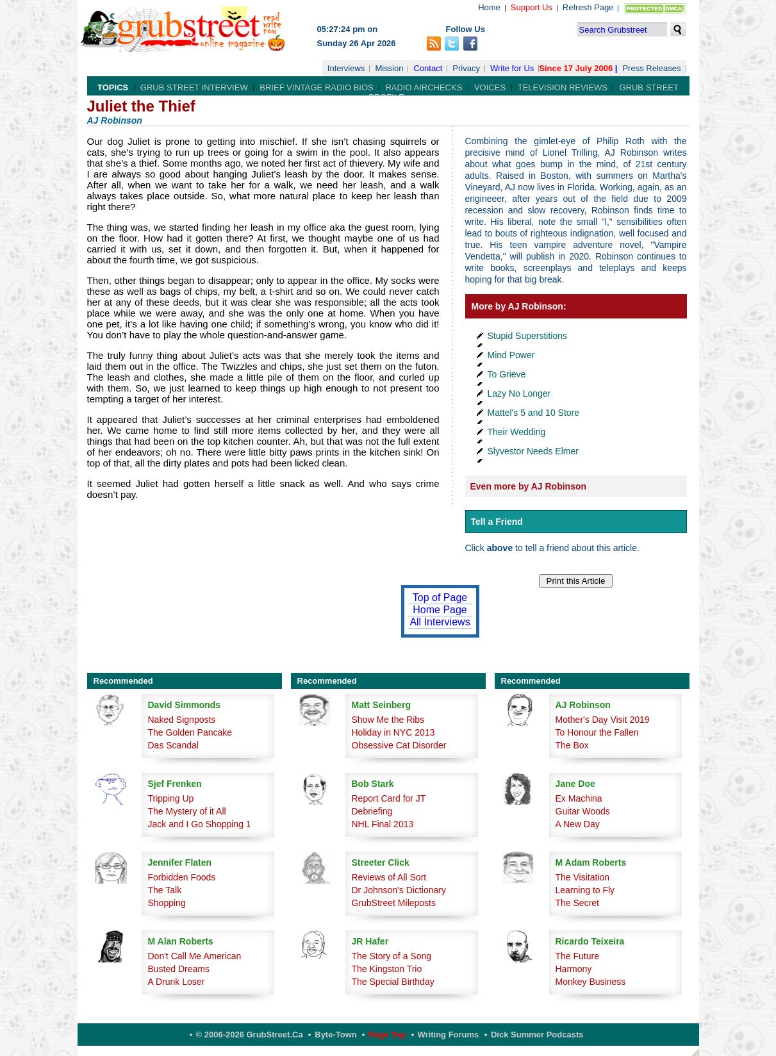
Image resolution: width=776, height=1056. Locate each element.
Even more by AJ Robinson (528, 486)
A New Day (578, 824)
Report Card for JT (389, 798)
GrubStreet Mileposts (394, 903)
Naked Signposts (182, 719)
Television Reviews (562, 87)
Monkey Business (591, 982)
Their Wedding (517, 432)
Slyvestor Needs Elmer (533, 451)
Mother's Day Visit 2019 (603, 719)
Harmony (574, 969)
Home (489, 7)
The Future (577, 956)
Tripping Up (171, 798)
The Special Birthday (393, 982)
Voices (490, 87)
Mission (389, 68)
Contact (427, 68)
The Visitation (583, 877)
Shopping (167, 903)
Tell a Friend (497, 521)
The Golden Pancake (190, 732)
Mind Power (511, 355)
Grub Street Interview (194, 87)
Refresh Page (588, 7)
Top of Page (440, 597)
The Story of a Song (392, 956)
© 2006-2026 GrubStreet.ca (249, 1034)
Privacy (466, 68)
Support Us (531, 7)
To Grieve (507, 374)
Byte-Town (335, 1034)
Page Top (387, 1034)
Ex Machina (579, 798)
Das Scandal (173, 745)
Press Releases (651, 68)
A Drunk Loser (176, 982)
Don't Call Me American (195, 956)
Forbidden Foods (182, 877)
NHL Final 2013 (383, 824)
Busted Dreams (179, 969)
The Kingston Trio (387, 969)
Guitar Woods (583, 811)
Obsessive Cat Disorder (399, 745)
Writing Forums (448, 1034)
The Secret (577, 903)
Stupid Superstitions (528, 336)
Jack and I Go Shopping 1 (199, 824)
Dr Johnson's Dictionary (399, 890)
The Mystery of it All (187, 811)
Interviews (346, 68)
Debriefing (372, 811)
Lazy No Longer (519, 393)
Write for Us (512, 68)
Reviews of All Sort (389, 877)
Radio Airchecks (423, 87)
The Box (572, 745)
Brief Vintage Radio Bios (316, 87)
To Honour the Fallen (597, 732)
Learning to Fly (585, 890)
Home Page (440, 609)
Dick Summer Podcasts (537, 1034)
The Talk (165, 890)
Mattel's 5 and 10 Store (534, 413)
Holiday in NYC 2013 (393, 732)
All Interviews (439, 621)
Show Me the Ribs (388, 719)
